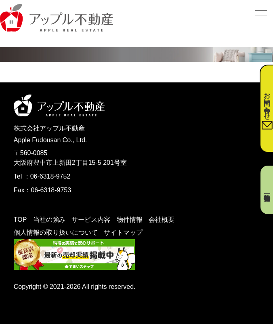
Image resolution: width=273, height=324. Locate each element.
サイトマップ (123, 232)
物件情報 (130, 219)
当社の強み (49, 219)
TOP (20, 219)
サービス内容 (90, 219)
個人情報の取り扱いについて (56, 232)
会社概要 (161, 219)
